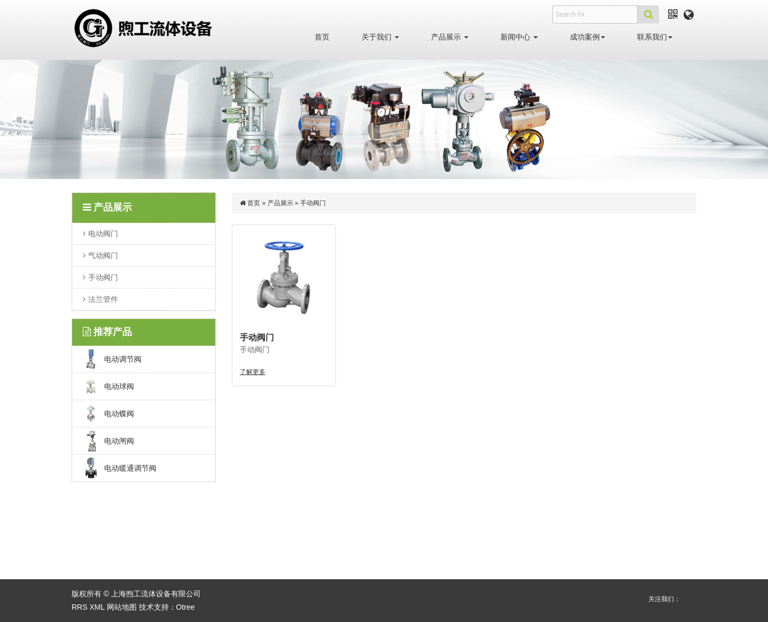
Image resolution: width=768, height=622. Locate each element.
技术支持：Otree (167, 607)
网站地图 (122, 607)
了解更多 (252, 372)
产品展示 (449, 37)
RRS (80, 607)
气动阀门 (103, 255)
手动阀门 (103, 277)
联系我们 (654, 37)
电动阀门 (103, 233)
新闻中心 (519, 37)
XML (96, 607)
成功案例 (587, 37)
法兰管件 (103, 298)
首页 (322, 37)
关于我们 (380, 37)
